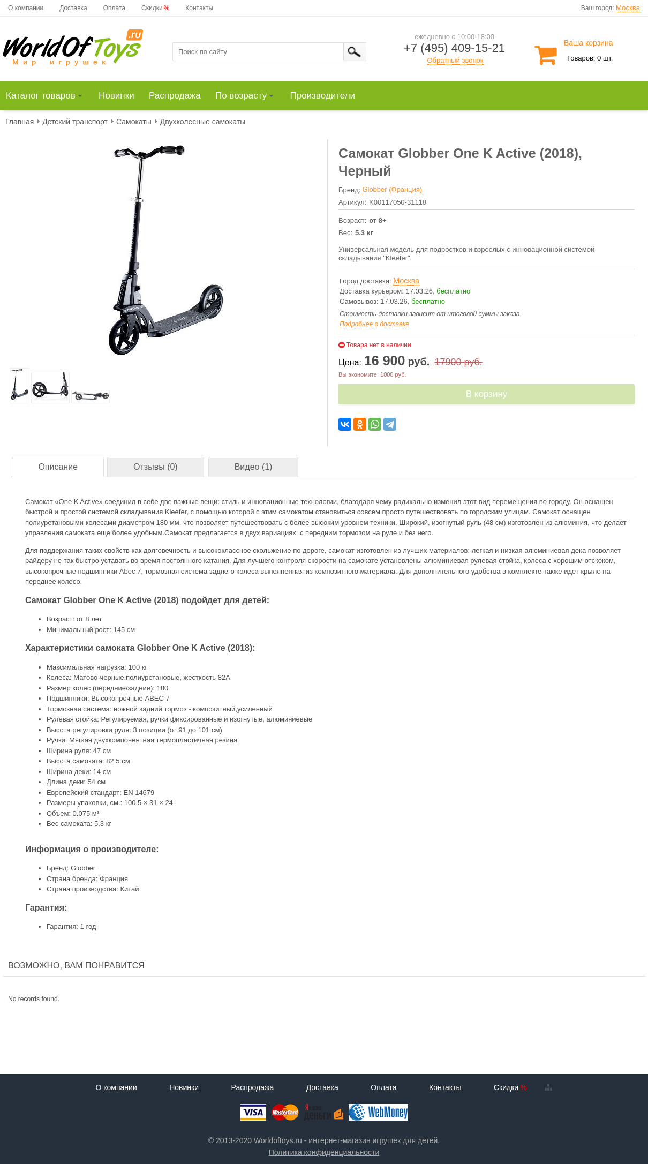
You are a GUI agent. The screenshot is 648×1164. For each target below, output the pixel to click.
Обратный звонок (455, 60)
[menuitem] (49, 96)
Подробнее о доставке (374, 324)
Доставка (73, 8)
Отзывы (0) (155, 466)
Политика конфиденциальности (324, 1152)
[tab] (58, 467)
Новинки (184, 1087)
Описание (58, 466)
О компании (25, 8)
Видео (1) (254, 466)
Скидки (152, 8)
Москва (628, 8)
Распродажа (252, 1087)
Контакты (199, 8)
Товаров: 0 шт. (590, 58)
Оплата (114, 8)
